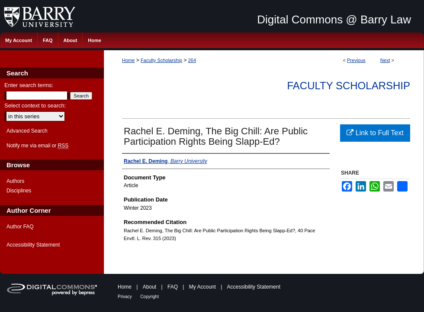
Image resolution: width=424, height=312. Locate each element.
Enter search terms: (28, 85)
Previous (356, 60)
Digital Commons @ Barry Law (334, 19)
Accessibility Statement (33, 245)
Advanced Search (27, 131)
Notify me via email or (37, 146)
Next (385, 60)
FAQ (172, 287)
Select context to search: (35, 105)
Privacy (125, 296)
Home (128, 60)
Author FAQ (20, 227)
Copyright (149, 296)
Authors (15, 181)
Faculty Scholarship (161, 60)
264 (192, 60)
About (149, 287)
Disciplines (18, 191)
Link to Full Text (375, 132)
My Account (202, 287)
